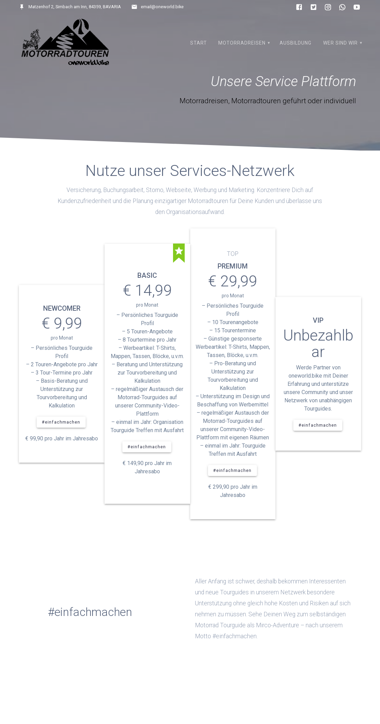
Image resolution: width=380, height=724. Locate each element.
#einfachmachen (61, 422)
